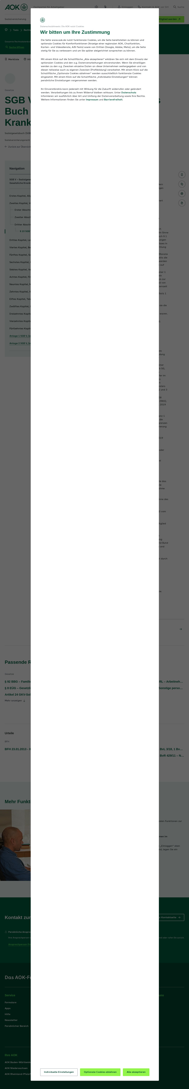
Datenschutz (128, 93)
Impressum (92, 100)
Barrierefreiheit (113, 100)
